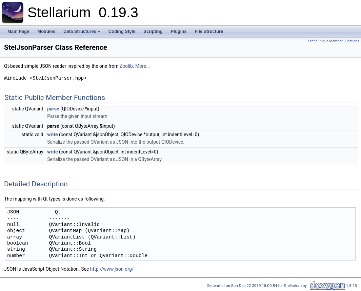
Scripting (152, 31)
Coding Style (121, 31)
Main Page (18, 31)
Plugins (179, 31)
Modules (46, 31)
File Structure (209, 31)
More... (142, 66)
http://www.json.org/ (112, 269)
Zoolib (126, 66)
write (52, 134)
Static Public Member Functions (333, 41)
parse (53, 108)
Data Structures (82, 33)
